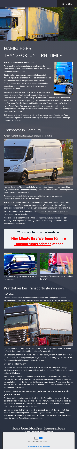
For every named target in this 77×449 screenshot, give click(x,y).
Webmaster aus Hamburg (35, 432)
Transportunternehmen (38, 98)
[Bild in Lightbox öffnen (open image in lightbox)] (20, 264)
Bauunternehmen (34, 136)
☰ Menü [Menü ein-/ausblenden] (67, 3)
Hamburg (16, 428)
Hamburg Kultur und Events (31, 428)
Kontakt (50, 432)
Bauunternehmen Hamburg (54, 428)
